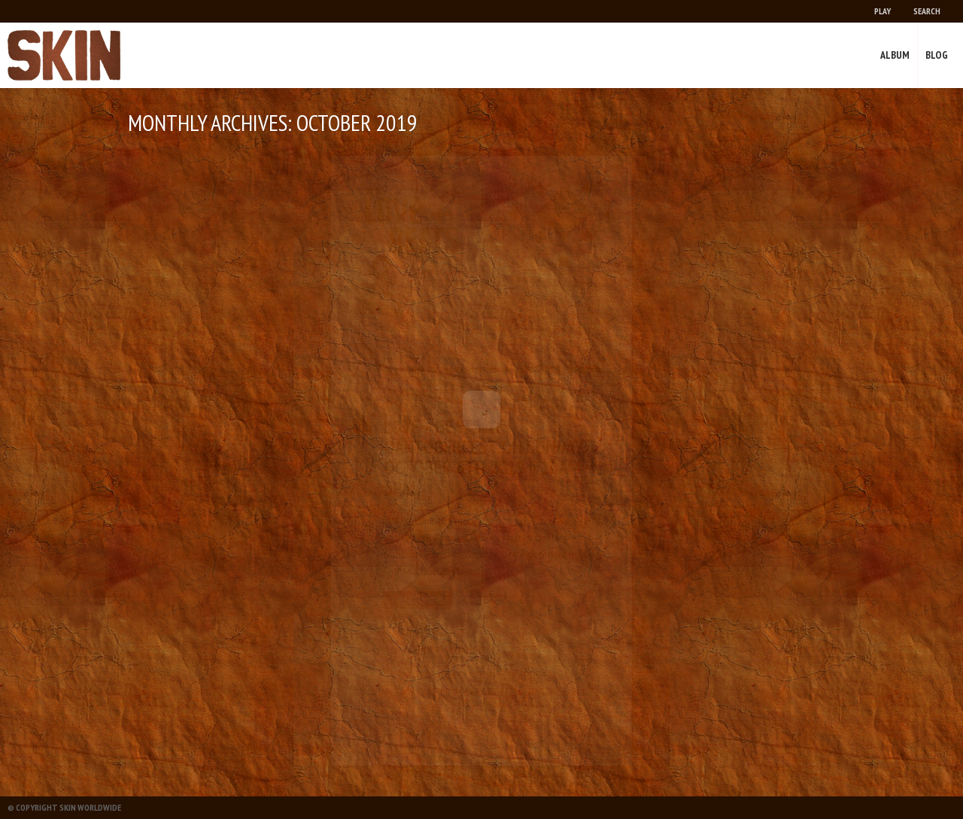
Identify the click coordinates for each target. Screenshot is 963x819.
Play (882, 11)
